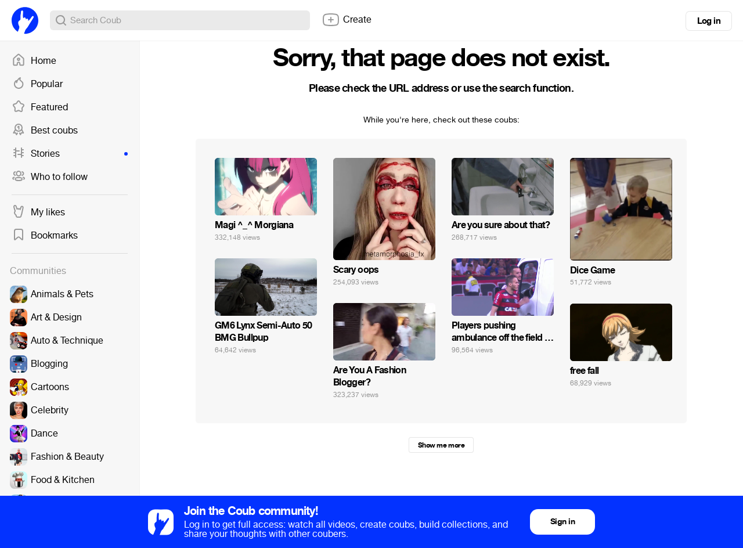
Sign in (562, 521)
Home (34, 61)
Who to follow (50, 177)
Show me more (441, 445)
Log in (708, 21)
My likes (38, 212)
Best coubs (45, 130)
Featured (40, 107)
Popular (37, 84)
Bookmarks (45, 236)
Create (347, 19)
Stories (70, 154)
